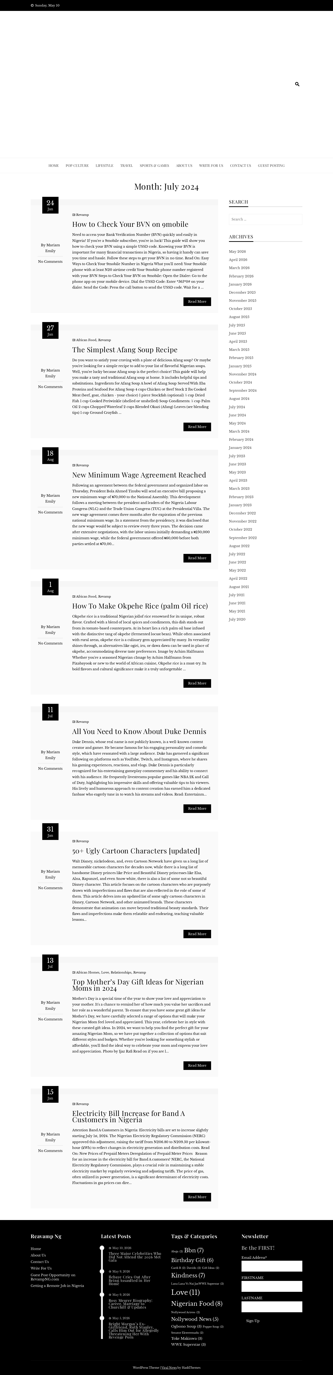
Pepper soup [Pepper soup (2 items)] (213, 1327)
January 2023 (240, 505)
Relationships (121, 972)
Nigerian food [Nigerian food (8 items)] (196, 1304)
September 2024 (243, 390)
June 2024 (237, 415)
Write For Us (211, 165)
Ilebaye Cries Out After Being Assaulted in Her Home (130, 1280)
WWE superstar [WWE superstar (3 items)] (188, 1345)
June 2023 (237, 464)
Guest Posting (271, 165)
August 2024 (239, 399)
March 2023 (239, 489)
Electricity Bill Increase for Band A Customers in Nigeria (128, 1116)
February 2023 (241, 497)
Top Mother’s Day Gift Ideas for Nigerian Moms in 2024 (138, 985)
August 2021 (239, 587)
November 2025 (242, 301)
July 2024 (237, 407)
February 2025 (241, 358)
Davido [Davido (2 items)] (194, 1268)
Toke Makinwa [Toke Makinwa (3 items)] (186, 1339)
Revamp (82, 215)
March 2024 (239, 431)
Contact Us (240, 165)
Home (54, 165)
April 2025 (238, 341)
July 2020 (237, 619)
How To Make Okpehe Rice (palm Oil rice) (140, 605)
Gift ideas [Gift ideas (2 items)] (210, 1268)
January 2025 (240, 366)
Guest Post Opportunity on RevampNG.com (53, 1277)
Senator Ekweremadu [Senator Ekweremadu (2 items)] (187, 1333)
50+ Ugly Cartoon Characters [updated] (136, 850)
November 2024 (242, 374)
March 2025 (239, 350)
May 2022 (237, 570)
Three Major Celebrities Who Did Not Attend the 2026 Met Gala (135, 1257)
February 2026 (241, 276)
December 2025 (242, 292)
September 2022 (243, 538)
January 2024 (240, 448)
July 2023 (237, 456)
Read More (197, 301)
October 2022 (240, 529)
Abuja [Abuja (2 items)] (177, 1251)
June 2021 (237, 603)
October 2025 (240, 309)
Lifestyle (104, 165)
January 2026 (240, 284)
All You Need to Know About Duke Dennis (139, 731)
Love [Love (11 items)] (185, 1292)
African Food (86, 340)
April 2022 (238, 578)
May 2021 (237, 611)
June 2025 (237, 333)
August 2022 (239, 546)
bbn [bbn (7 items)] (194, 1251)
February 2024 (241, 440)
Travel (126, 165)
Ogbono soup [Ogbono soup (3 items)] (186, 1326)
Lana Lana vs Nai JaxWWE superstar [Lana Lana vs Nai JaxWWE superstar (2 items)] (197, 1284)
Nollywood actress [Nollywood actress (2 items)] (185, 1312)
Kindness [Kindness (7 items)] (188, 1276)
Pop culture (77, 165)
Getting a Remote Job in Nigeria (57, 1286)
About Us (38, 1255)
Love (105, 972)
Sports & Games (154, 165)
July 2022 (237, 554)
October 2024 (240, 382)
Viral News (169, 1367)
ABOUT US (184, 165)
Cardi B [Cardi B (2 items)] (178, 1268)
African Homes (87, 972)
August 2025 (239, 317)
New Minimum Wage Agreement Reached (139, 474)
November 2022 (243, 521)
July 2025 (237, 325)
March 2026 (239, 268)
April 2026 (238, 260)
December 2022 (242, 513)
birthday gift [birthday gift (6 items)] (192, 1260)
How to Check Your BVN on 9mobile (130, 224)
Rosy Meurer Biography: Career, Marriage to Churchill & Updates (131, 1303)
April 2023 (238, 480)
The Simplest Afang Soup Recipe (124, 349)
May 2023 (237, 472)
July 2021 (237, 595)
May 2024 (237, 423)
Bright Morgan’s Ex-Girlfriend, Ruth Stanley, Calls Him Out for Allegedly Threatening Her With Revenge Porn (134, 1330)
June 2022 (237, 562)
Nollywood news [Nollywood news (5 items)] (195, 1319)
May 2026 (237, 252)
